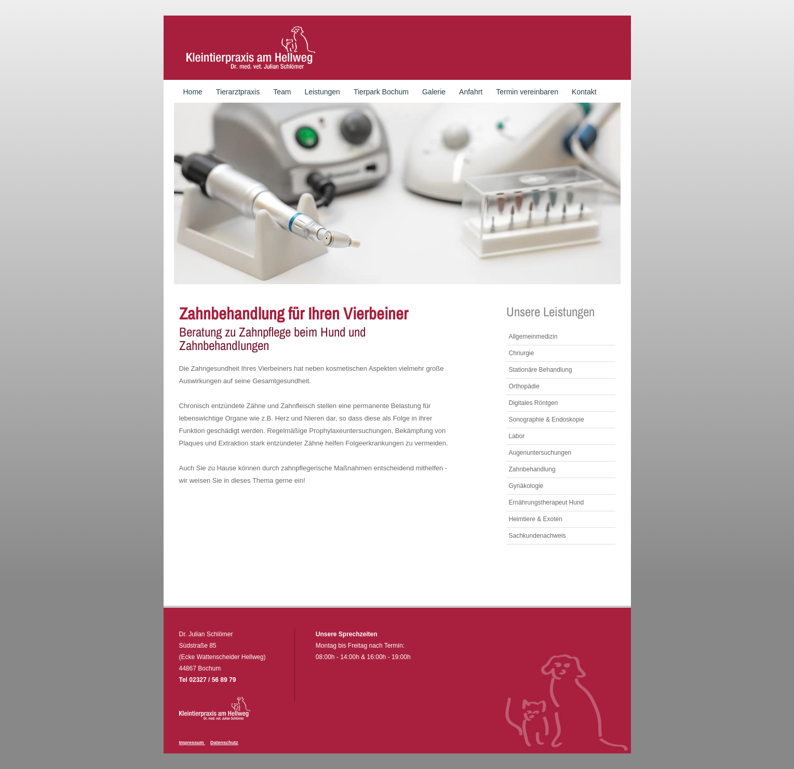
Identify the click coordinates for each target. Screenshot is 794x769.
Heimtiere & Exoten (535, 519)
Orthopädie (524, 386)
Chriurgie (521, 353)
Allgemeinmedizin (533, 336)
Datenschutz (224, 742)
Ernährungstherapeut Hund (546, 502)
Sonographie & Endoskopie (546, 419)
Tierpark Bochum (381, 92)
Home (193, 92)
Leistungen (322, 92)
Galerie (434, 92)
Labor (517, 436)
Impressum (192, 742)
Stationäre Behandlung (540, 369)
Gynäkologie (526, 486)
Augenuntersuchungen (540, 452)
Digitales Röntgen (533, 403)
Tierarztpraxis (238, 92)
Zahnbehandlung (532, 469)
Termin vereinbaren (527, 92)
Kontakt (584, 92)
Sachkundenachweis (537, 535)
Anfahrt (470, 92)
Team (282, 92)
